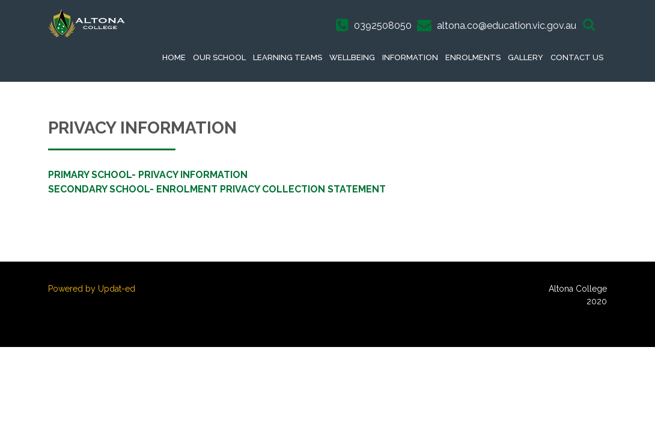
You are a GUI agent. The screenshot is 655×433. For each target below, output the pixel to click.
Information (410, 57)
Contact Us (576, 57)
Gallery (525, 57)
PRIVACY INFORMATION (193, 174)
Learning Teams (287, 57)
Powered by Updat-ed (91, 288)
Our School (219, 57)
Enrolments (473, 57)
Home (174, 57)
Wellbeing (352, 57)
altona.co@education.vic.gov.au (506, 25)
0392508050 (383, 25)
